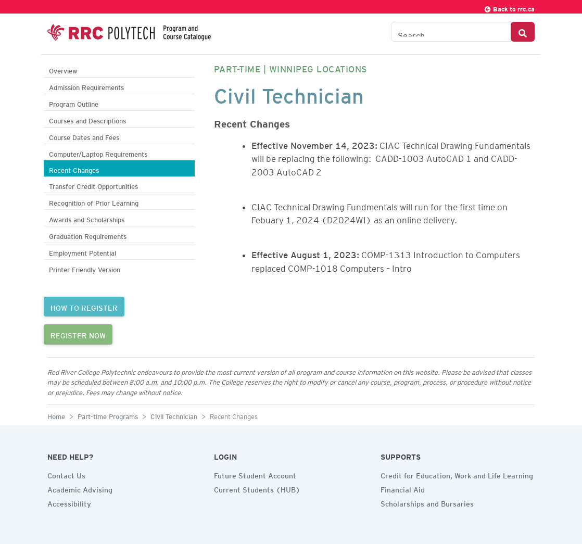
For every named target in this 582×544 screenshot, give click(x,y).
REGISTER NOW (78, 334)
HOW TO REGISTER (84, 306)
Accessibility (69, 502)
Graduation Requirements (87, 235)
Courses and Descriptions (87, 119)
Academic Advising (79, 488)
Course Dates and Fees (84, 136)
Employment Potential (82, 251)
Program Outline (73, 102)
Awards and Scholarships (86, 218)
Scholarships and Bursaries (427, 502)
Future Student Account (255, 474)
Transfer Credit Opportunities (93, 185)
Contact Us (66, 474)
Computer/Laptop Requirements (98, 152)
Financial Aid (403, 488)
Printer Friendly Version (84, 268)
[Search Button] (523, 32)
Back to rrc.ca (509, 7)
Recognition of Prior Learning (93, 201)
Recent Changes (74, 169)
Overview (63, 69)
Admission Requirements (86, 86)
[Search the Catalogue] (451, 32)
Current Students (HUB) (257, 488)
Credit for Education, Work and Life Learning (457, 474)
